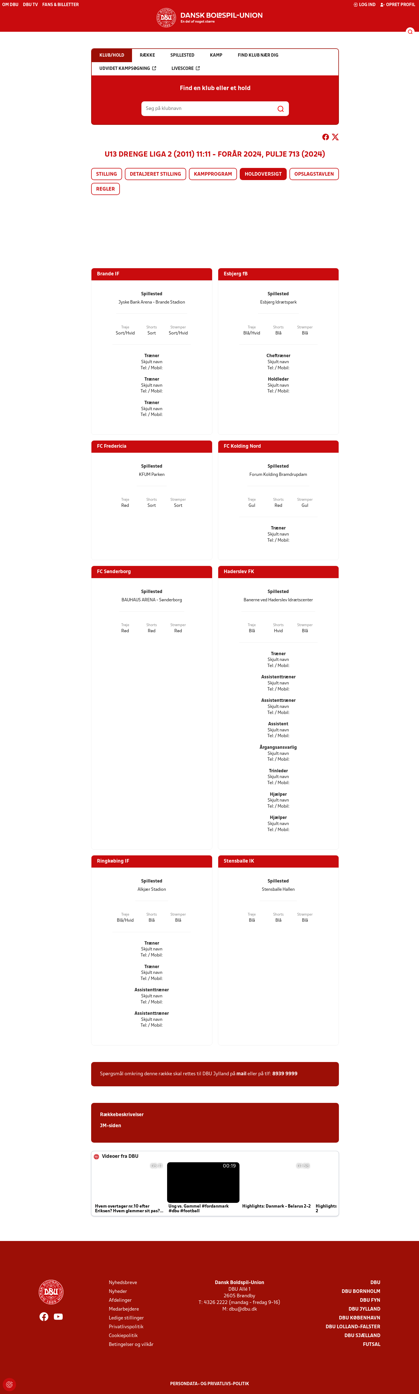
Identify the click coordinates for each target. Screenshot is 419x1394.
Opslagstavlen (314, 174)
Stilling (106, 174)
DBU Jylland (364, 1309)
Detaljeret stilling (155, 174)
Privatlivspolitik (126, 1327)
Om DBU (10, 5)
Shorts (151, 327)
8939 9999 (284, 1074)
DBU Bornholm (361, 1291)
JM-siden (110, 1126)
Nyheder (118, 1291)
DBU (375, 1282)
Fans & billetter (60, 5)
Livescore (186, 68)
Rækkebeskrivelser (122, 1115)
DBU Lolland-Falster (353, 1327)
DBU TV (30, 5)
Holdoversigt (263, 174)
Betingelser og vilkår (131, 1344)
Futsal (371, 1344)
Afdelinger (120, 1300)
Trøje (125, 327)
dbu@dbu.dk (243, 1309)
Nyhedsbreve (123, 1282)
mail (241, 1074)
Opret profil (397, 4)
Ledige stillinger (126, 1318)
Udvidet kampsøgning (127, 68)
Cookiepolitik (123, 1336)
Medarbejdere (124, 1309)
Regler (105, 189)
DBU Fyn (370, 1300)
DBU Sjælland (362, 1336)
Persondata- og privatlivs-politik (209, 1384)
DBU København (359, 1318)
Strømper (178, 327)
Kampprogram (213, 174)
